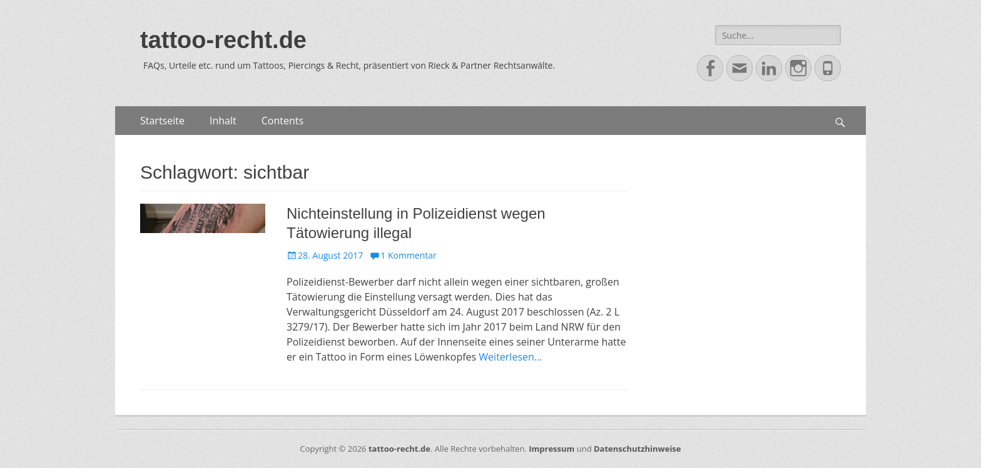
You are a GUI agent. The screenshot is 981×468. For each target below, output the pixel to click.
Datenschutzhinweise (637, 448)
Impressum (551, 448)
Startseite (162, 120)
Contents (282, 120)
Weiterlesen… (510, 357)
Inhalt (223, 120)
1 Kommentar (408, 255)
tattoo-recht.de (223, 40)
